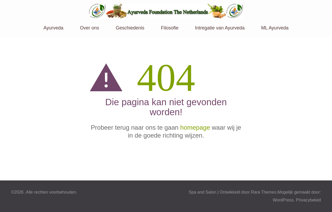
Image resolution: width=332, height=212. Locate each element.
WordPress (283, 200)
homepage (195, 127)
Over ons (89, 28)
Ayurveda (54, 28)
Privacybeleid (308, 200)
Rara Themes (264, 192)
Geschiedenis (130, 28)
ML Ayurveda (274, 28)
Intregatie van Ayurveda (220, 28)
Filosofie (169, 28)
